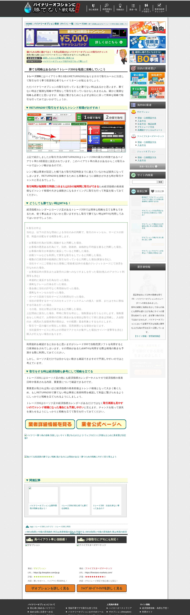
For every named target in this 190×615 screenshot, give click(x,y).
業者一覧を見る (146, 166)
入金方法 (142, 121)
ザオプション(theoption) (120, 612)
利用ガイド (147, 612)
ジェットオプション (143, 151)
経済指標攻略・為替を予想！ (155, 608)
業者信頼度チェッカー (159, 10)
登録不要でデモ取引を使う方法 (82, 608)
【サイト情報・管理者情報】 (147, 416)
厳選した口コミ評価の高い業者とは (58, 58)
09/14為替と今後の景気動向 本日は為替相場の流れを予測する (55, 532)
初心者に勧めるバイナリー (42, 608)
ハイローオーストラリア (120, 608)
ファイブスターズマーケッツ (147, 136)
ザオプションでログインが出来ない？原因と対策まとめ (152, 332)
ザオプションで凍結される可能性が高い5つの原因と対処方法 (152, 266)
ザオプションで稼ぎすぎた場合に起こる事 (152, 299)
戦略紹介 (120, 9)
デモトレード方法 (146, 127)
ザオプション (140, 112)
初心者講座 (93, 9)
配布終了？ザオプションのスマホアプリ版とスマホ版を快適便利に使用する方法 (152, 199)
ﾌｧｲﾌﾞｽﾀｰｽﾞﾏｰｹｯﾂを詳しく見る (101, 588)
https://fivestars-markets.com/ (98, 572)
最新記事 (142, 191)
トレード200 (39, 527)
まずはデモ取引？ (146, 10)
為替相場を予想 (107, 10)
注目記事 (159, 191)
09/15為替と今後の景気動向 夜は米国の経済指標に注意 (98, 533)
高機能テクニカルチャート (150, 130)
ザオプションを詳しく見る (50, 588)
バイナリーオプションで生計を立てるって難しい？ (65, 61)
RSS (68, 527)
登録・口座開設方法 (147, 118)
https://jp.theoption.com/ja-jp (47, 572)
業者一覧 (133, 9)
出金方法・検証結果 (147, 124)
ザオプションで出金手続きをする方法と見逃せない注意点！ (152, 233)
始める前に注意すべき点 (41, 612)
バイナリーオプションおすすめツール (86, 612)
